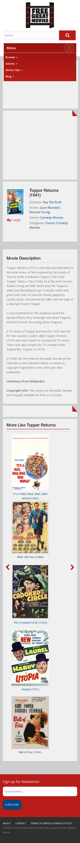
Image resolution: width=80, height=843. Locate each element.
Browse (12, 57)
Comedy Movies (51, 217)
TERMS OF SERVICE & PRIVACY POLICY (51, 823)
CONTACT (20, 823)
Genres (11, 63)
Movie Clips (14, 70)
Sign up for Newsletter (21, 781)
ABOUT (7, 823)
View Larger (14, 220)
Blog (10, 76)
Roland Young (39, 212)
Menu (11, 48)
